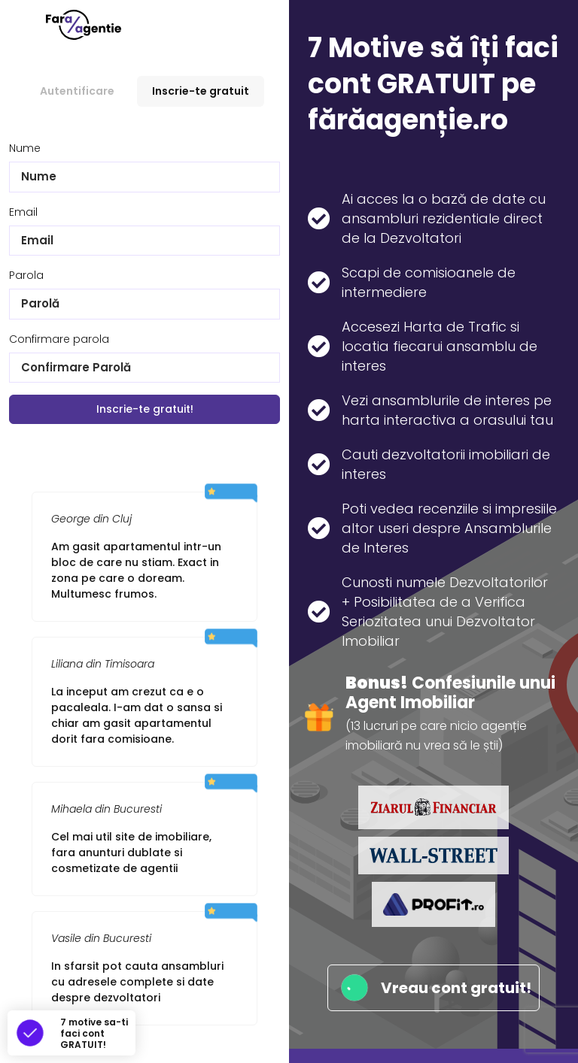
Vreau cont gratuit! (433, 988)
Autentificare (77, 90)
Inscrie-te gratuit (200, 90)
